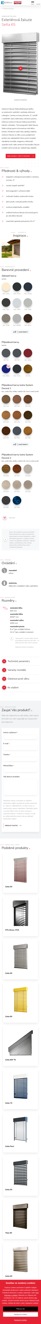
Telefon (6, 754)
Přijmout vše (20, 1309)
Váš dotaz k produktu (11, 776)
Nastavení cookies (20, 1320)
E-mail (6, 743)
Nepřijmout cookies (20, 1314)
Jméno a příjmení (10, 732)
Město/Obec (8, 765)
